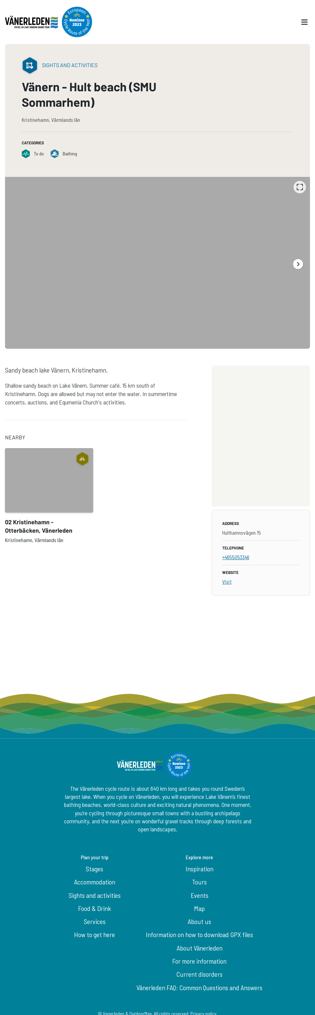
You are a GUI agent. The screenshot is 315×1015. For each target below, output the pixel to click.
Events (199, 895)
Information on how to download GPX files (199, 934)
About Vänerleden (200, 948)
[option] (157, 263)
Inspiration (199, 869)
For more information (199, 961)
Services (95, 921)
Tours (199, 882)
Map (199, 908)
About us (199, 921)
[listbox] (157, 263)
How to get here (94, 934)
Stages (94, 869)
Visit (227, 581)
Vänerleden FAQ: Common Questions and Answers (199, 987)
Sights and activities (95, 895)
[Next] (298, 264)
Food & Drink (94, 908)
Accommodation (94, 882)
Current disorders (199, 974)
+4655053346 (235, 557)
